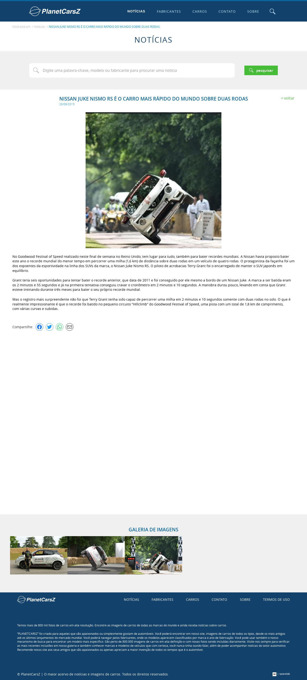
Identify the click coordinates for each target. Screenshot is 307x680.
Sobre (253, 11)
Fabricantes (169, 11)
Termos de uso (276, 599)
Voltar (289, 98)
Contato (227, 11)
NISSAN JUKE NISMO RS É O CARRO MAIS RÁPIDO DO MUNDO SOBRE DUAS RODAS (104, 26)
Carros (199, 11)
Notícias (136, 11)
